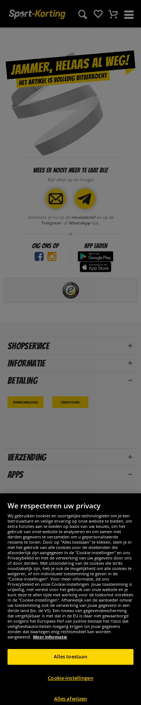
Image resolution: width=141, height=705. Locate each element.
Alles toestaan (71, 665)
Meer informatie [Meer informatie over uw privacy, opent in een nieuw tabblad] (50, 645)
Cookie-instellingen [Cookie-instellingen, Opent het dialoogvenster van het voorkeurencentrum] (70, 686)
